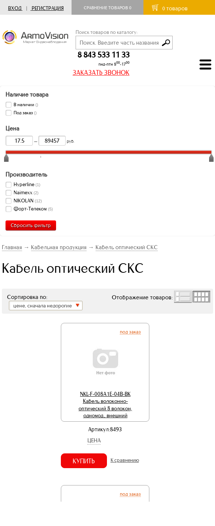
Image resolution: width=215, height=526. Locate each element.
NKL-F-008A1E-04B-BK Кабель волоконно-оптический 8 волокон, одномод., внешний (105, 405)
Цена (94, 440)
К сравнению (125, 460)
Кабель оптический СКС (127, 247)
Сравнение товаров (107, 7)
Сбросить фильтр (31, 225)
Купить (84, 461)
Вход (14, 8)
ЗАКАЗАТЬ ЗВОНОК (101, 73)
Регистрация (48, 8)
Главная (12, 247)
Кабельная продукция (59, 247)
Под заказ (130, 332)
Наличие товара (27, 94)
